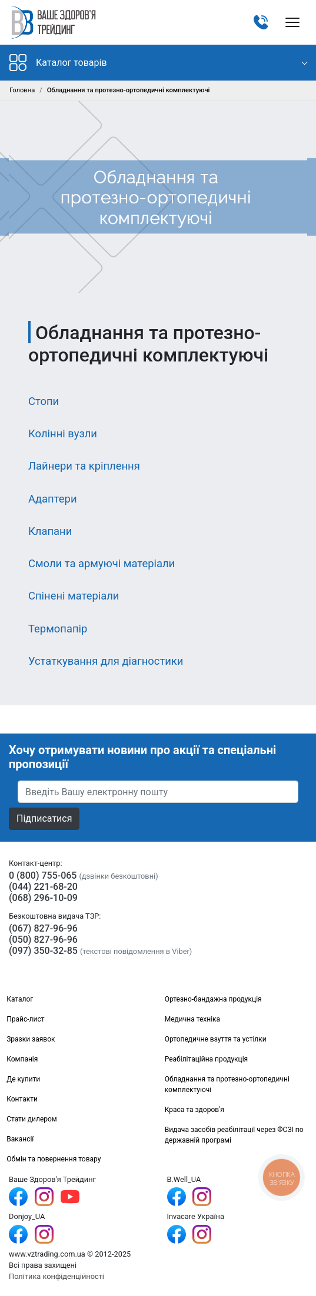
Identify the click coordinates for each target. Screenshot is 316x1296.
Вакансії (20, 1139)
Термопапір (57, 628)
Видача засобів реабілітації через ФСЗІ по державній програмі (234, 1135)
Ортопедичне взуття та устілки (216, 1039)
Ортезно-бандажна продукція (213, 999)
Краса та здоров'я (194, 1110)
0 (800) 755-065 (42, 875)
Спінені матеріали (73, 596)
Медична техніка (192, 1019)
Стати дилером (31, 1119)
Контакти (22, 1099)
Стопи (43, 401)
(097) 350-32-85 (43, 950)
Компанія (22, 1059)
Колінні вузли (62, 433)
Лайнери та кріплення (84, 466)
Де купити (23, 1079)
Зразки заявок (30, 1039)
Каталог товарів (58, 62)
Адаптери (52, 499)
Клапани (50, 531)
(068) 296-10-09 (43, 897)
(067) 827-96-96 (43, 928)
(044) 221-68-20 (43, 886)
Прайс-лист (25, 1019)
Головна (22, 90)
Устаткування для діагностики (105, 661)
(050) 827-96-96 (43, 939)
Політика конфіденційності (56, 1276)
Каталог (19, 999)
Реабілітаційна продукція (206, 1059)
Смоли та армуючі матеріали (101, 563)
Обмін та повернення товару (53, 1159)
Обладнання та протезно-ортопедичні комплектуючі (227, 1084)
